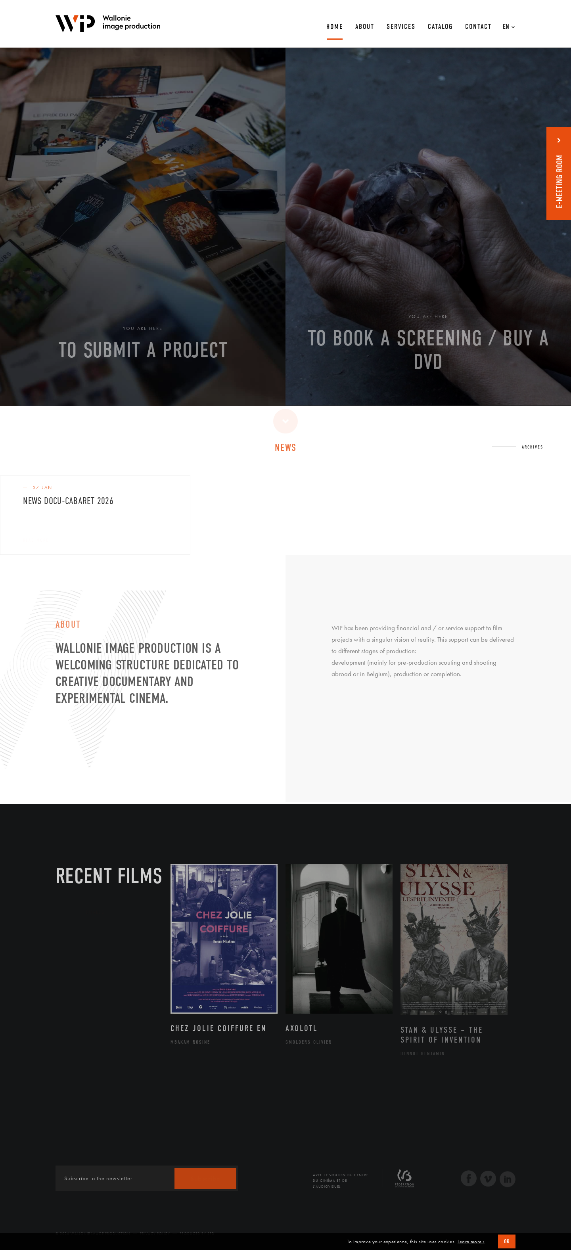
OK (507, 1241)
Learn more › (471, 1241)
